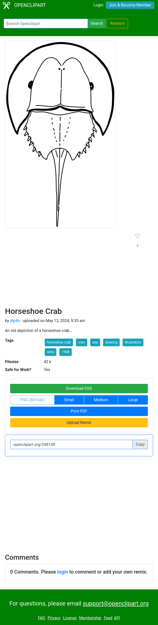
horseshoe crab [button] (59, 342)
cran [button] (81, 342)
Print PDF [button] (79, 411)
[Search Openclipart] (46, 23)
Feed (108, 618)
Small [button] (69, 399)
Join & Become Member (130, 5)
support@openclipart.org (116, 603)
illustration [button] (133, 342)
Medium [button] (101, 399)
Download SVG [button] (79, 388)
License (70, 618)
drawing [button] (111, 342)
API (117, 618)
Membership (90, 618)
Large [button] (133, 399)
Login (98, 5)
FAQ (41, 618)
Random (117, 23)
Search (97, 23)
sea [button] (95, 342)
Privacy (54, 618)
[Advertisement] (66, 269)
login (62, 572)
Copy (140, 444)
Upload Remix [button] (79, 422)
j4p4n (15, 320)
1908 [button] (65, 352)
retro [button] (50, 352)
